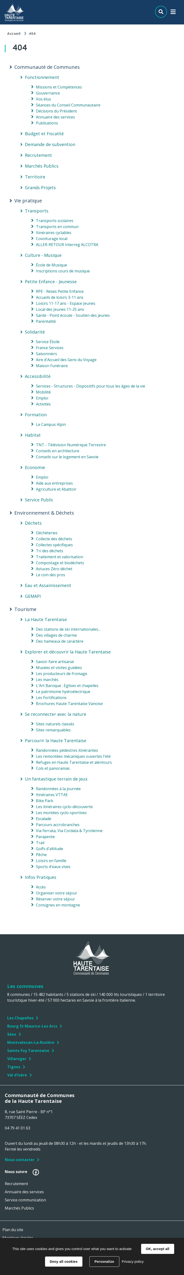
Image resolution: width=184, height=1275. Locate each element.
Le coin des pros (50, 574)
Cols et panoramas (53, 768)
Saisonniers (46, 353)
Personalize (104, 1261)
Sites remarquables (53, 730)
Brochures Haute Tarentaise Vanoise (69, 703)
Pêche (41, 854)
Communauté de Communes (47, 67)
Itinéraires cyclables (53, 232)
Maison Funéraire (52, 365)
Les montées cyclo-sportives (61, 812)
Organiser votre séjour (56, 893)
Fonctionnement (42, 77)
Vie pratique (28, 200)
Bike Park (44, 800)
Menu (173, 12)
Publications (47, 123)
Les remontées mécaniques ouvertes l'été (73, 756)
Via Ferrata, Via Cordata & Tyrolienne (69, 830)
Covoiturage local (51, 238)
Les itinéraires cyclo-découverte (64, 806)
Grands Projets (40, 187)
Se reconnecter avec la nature (55, 714)
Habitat (33, 435)
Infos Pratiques (40, 877)
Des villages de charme (56, 635)
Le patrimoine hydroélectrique (63, 691)
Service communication (25, 1200)
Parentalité (46, 321)
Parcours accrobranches (58, 824)
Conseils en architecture (57, 450)
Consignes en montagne (58, 905)
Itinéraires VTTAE (52, 794)
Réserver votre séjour (55, 899)
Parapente (45, 836)
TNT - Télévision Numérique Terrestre (71, 444)
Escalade (43, 818)
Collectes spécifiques (54, 544)
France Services (49, 347)
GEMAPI (33, 596)
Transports (36, 211)
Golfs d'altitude (49, 848)
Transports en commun (57, 226)
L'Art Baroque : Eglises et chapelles (67, 685)
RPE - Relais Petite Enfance (60, 291)
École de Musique (51, 265)
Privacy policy (133, 1261)
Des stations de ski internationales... (68, 629)
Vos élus (43, 99)
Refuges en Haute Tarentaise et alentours (74, 762)
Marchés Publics (41, 166)
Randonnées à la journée (58, 788)
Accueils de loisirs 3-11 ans (59, 297)
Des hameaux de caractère (59, 641)
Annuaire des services (55, 117)
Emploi (42, 398)
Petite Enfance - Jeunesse (51, 281)
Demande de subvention (50, 144)
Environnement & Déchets (44, 513)
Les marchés (47, 679)
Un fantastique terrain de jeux (56, 779)
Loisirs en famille (51, 860)
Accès (41, 887)
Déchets (33, 523)
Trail (40, 842)
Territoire (35, 177)
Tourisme (25, 609)
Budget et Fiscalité (44, 133)
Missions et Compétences (59, 87)
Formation (36, 414)
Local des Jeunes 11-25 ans (60, 309)
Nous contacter (19, 1159)
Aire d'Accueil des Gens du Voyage (66, 359)
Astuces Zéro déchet (54, 568)
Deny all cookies (64, 1261)
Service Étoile (48, 341)
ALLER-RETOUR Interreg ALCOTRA (67, 244)
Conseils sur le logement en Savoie (67, 456)
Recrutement (38, 155)
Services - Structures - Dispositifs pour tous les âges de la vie (90, 386)
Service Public (39, 500)
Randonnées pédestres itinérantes (67, 750)
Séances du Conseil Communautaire (68, 105)
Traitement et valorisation (59, 556)
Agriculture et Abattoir (56, 489)
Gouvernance (48, 93)
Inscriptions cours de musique (63, 271)
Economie (35, 467)
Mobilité (43, 392)
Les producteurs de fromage (61, 673)
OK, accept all (157, 1249)
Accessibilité (38, 376)
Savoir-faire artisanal (55, 661)
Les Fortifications (51, 697)
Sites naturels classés (55, 724)
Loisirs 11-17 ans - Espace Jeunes (65, 303)
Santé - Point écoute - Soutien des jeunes (73, 315)
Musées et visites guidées (59, 667)
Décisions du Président (56, 111)
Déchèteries (47, 532)
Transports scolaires (54, 220)
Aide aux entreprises (54, 483)
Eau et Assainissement (48, 585)
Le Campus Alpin (51, 424)
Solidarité (35, 332)
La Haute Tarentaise (46, 619)
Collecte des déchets (54, 538)
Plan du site (12, 1229)
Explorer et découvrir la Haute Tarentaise (68, 652)
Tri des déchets (49, 550)
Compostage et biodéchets (60, 562)
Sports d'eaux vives (53, 866)
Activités (43, 404)
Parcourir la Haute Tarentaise (55, 740)
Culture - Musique (43, 255)
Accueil (14, 33)
